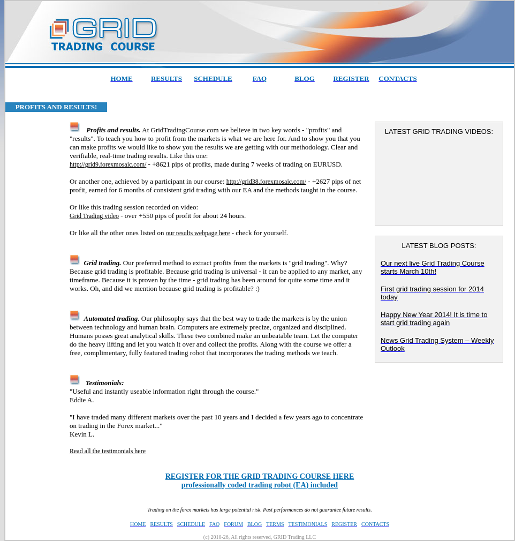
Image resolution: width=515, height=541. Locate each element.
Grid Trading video (94, 216)
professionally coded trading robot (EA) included (259, 480)
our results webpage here (198, 233)
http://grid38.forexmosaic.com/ (266, 181)
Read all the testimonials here (108, 451)
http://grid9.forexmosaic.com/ (108, 164)
